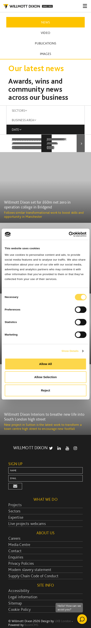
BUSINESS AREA (24, 120)
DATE (16, 129)
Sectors (14, 503)
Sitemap (15, 595)
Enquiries (15, 549)
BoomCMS (31, 617)
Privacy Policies (21, 555)
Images (45, 54)
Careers (14, 530)
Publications (45, 43)
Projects (14, 496)
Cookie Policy (19, 601)
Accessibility (18, 582)
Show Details (69, 350)
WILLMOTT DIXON (30, 439)
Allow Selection (45, 377)
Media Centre (19, 536)
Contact (14, 542)
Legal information (22, 588)
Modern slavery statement (29, 561)
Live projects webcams (27, 515)
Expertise (15, 509)
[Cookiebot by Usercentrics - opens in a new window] (68, 234)
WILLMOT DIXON (28, 6)
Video (45, 33)
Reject (45, 390)
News (45, 22)
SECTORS (19, 110)
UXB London (63, 613)
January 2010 (25, 139)
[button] (15, 478)
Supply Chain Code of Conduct (33, 567)
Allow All (45, 364)
